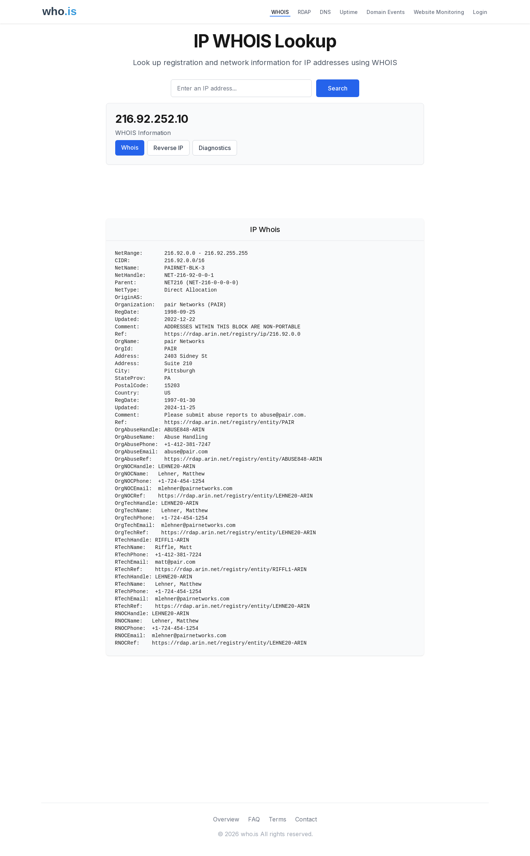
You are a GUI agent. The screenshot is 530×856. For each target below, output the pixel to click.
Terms (277, 819)
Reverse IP (168, 147)
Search (337, 88)
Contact (306, 819)
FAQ (254, 819)
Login (480, 12)
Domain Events (386, 12)
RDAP (304, 12)
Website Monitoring (439, 12)
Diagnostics (215, 147)
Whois (129, 147)
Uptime (349, 12)
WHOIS (280, 12)
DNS (325, 12)
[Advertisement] (265, 193)
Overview (226, 819)
